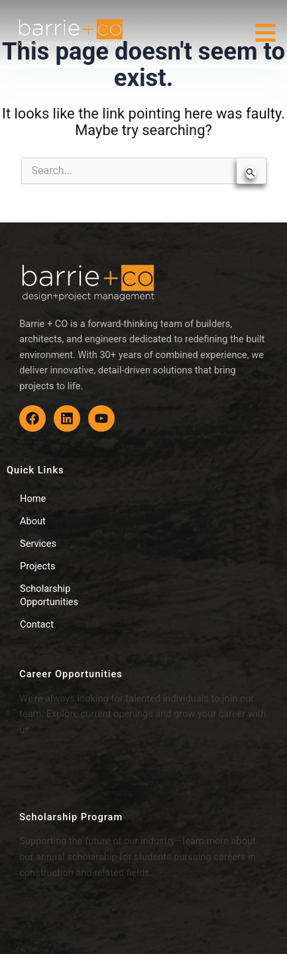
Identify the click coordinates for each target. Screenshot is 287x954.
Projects (37, 566)
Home (33, 498)
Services (38, 543)
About (33, 521)
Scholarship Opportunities (49, 595)
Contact (37, 624)
